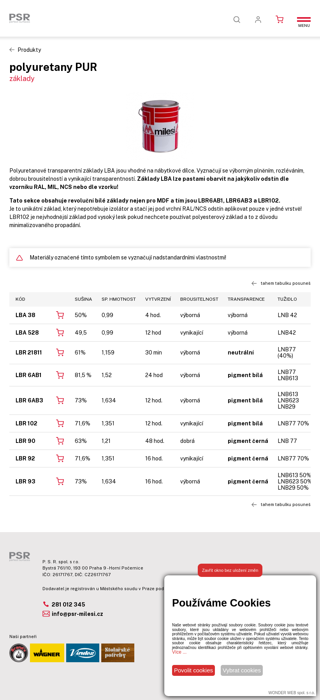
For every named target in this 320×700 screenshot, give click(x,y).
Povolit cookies (193, 670)
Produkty (29, 50)
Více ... (179, 652)
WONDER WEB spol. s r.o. (292, 693)
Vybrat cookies (242, 670)
